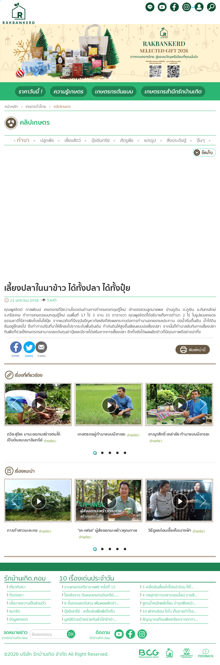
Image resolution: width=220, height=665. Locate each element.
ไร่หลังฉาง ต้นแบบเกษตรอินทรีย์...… (91, 595)
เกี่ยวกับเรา (17, 587)
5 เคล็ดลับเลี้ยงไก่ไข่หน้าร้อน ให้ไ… (168, 587)
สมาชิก (14, 611)
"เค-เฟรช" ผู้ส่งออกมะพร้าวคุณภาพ (107, 533)
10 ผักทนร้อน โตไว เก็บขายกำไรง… (169, 611)
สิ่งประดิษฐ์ (176, 140)
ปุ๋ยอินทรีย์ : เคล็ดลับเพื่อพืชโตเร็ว (89, 611)
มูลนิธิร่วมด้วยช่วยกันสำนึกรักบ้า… (90, 619)
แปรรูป (150, 140)
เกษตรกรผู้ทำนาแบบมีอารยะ (109, 434)
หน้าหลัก (11, 107)
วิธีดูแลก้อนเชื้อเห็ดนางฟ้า (176, 531)
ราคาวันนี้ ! (30, 92)
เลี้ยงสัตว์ (73, 140)
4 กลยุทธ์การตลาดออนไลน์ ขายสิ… (169, 595)
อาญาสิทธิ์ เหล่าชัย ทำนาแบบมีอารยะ (178, 436)
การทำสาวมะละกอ (29, 531)
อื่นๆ (201, 140)
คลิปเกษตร (62, 107)
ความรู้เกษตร (68, 92)
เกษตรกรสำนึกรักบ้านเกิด (173, 92)
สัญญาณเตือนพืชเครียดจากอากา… (170, 619)
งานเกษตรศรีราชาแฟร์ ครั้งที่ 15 (89, 587)
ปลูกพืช (47, 140)
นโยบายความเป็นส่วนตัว (27, 603)
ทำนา (23, 140)
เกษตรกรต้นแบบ (114, 92)
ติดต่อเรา (16, 595)
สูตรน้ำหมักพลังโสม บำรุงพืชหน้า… (169, 603)
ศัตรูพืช (127, 140)
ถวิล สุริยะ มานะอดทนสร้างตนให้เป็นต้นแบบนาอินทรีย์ (33, 437)
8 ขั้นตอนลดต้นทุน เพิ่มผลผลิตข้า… (91, 603)
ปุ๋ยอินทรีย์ (101, 140)
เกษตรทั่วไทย (36, 107)
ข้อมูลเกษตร (18, 619)
